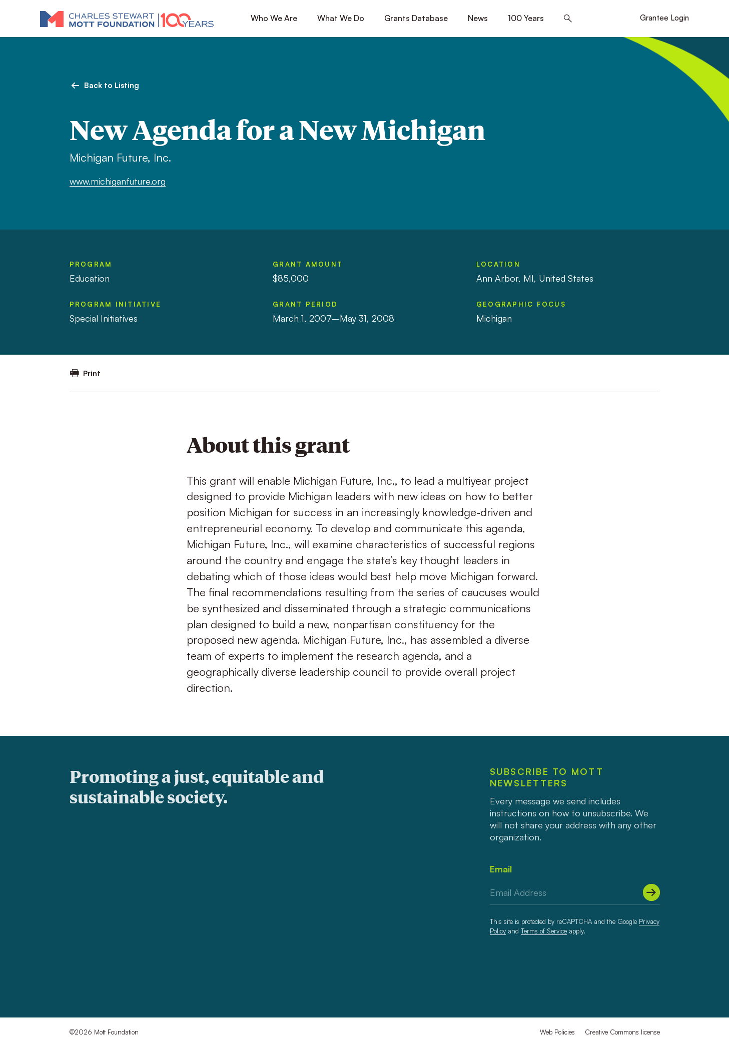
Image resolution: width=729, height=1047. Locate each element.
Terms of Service (544, 931)
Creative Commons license (622, 1032)
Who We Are (274, 18)
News (478, 18)
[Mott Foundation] (127, 18)
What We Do (340, 18)
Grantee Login (664, 18)
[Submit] (651, 892)
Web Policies (557, 1032)
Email (501, 868)
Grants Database (416, 18)
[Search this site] (568, 19)
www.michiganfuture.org (118, 181)
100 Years (526, 18)
